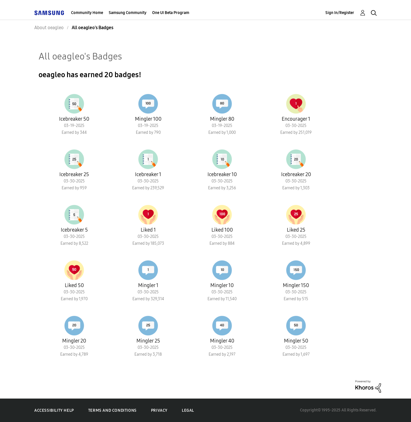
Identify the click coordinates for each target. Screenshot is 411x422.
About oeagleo (49, 27)
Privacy (159, 410)
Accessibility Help (54, 410)
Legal (188, 410)
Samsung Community (127, 12)
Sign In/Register (339, 12)
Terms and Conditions (112, 410)
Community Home (87, 12)
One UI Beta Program (170, 12)
